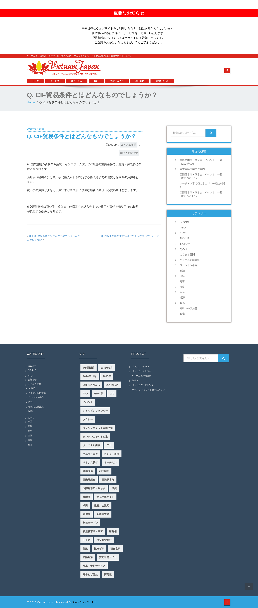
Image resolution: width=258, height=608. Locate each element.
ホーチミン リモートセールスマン (148, 390)
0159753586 (220, 62)
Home (31, 102)
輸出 (96, 81)
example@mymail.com (189, 62)
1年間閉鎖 (88, 367)
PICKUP (184, 238)
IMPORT (184, 222)
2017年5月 (112, 385)
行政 (85, 548)
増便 (114, 488)
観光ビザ (99, 548)
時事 (182, 281)
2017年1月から (91, 385)
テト (109, 445)
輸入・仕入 (76, 81)
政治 (182, 270)
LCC (112, 393)
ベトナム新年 (90, 462)
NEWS (183, 232)
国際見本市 (108, 479)
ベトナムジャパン (140, 366)
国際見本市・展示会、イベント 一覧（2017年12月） (201, 176)
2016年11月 (89, 376)
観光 (182, 302)
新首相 (113, 531)
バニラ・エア (90, 453)
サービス (55, 81)
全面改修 (88, 471)
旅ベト (135, 380)
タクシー (88, 419)
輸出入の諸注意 (129, 152)
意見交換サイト (105, 497)
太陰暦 (86, 497)
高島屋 (108, 574)
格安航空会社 (104, 540)
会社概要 (139, 81)
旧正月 (86, 540)
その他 (183, 249)
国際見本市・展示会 (94, 488)
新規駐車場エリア (93, 531)
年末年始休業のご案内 (192, 169)
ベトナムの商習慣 (190, 259)
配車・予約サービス (94, 565)
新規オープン (90, 522)
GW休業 (98, 393)
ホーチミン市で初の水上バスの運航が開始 (202, 185)
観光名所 (115, 548)
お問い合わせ (162, 81)
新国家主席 (103, 514)
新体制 (86, 514)
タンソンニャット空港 (95, 436)
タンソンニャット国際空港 (98, 428)
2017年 (107, 376)
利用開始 (104, 471)
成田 (85, 505)
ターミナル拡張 (91, 445)
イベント (88, 402)
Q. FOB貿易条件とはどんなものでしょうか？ (54, 236)
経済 (182, 297)
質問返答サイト (108, 557)
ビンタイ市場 (111, 453)
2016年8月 (107, 367)
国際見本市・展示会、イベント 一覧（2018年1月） (201, 162)
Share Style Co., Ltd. (84, 602)
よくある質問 (128, 144)
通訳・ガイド (116, 81)
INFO (183, 227)
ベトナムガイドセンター (144, 385)
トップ (35, 81)
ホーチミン (110, 462)
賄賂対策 (88, 557)
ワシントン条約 (188, 265)
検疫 (182, 286)
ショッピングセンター (95, 410)
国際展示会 (89, 479)
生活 (182, 292)
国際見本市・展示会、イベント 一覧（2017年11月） (201, 194)
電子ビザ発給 (90, 574)
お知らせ (185, 243)
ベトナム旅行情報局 (141, 376)
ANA (85, 393)
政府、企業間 (101, 505)
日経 (182, 276)
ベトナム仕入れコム (141, 371)
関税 (182, 313)
